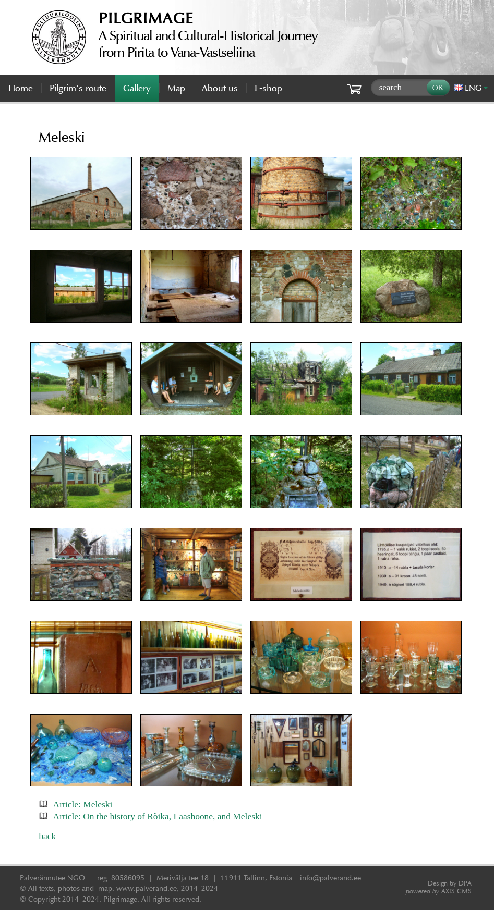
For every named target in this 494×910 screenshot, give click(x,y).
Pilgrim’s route (78, 88)
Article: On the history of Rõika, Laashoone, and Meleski (157, 816)
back (47, 836)
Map (176, 88)
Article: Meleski (83, 804)
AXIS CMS (439, 891)
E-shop (268, 88)
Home (20, 88)
